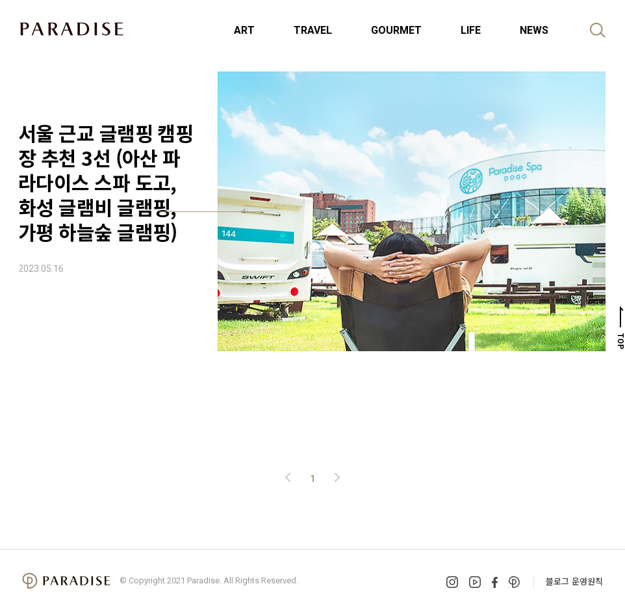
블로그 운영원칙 (574, 581)
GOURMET (396, 30)
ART (244, 30)
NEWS (534, 30)
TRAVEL (313, 30)
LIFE (471, 30)
